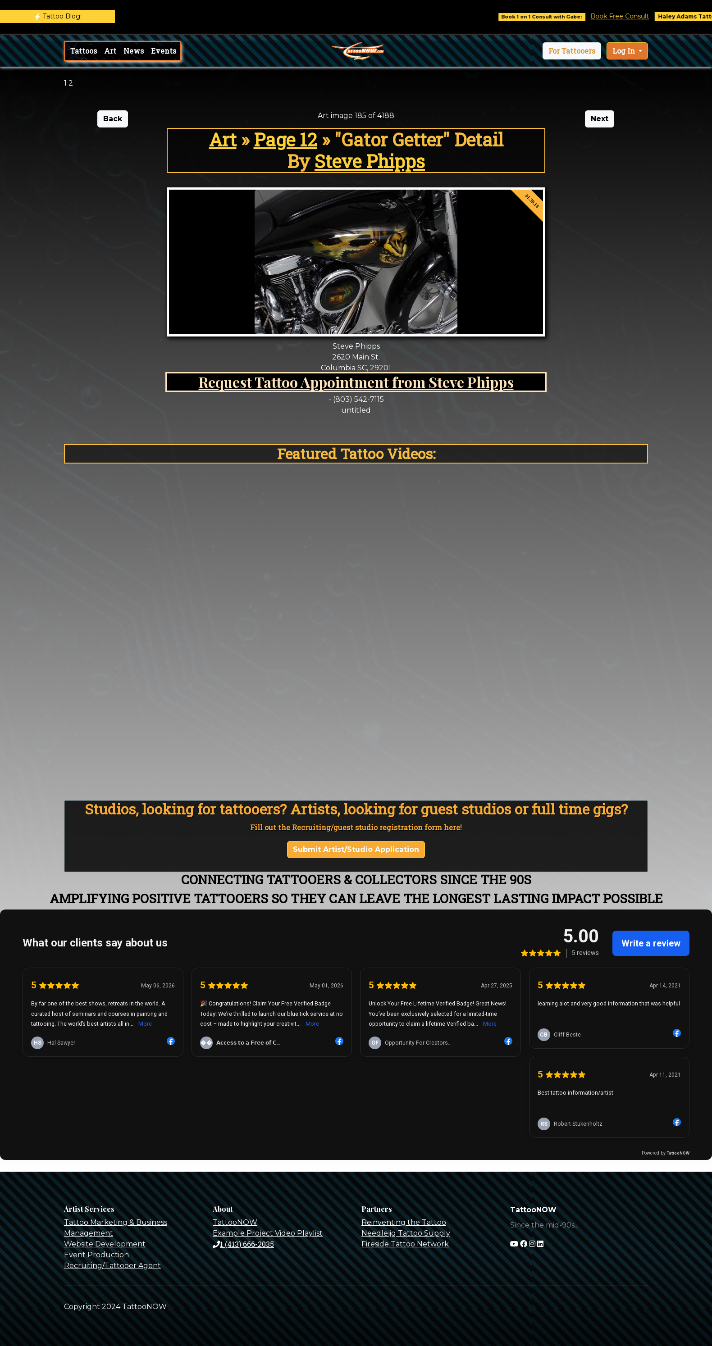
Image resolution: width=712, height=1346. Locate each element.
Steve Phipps (370, 161)
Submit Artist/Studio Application (356, 849)
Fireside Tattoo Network (405, 1244)
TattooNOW (235, 1222)
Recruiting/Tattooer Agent (112, 1265)
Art (110, 50)
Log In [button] (624, 50)
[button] (572, 50)
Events (163, 50)
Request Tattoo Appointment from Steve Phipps (356, 381)
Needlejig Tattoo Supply (405, 1233)
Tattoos (83, 50)
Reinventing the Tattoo (403, 1222)
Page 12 (285, 139)
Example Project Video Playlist (268, 1233)
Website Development (105, 1244)
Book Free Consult (630, 16)
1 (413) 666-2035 (243, 1244)
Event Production (96, 1255)
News (133, 50)
